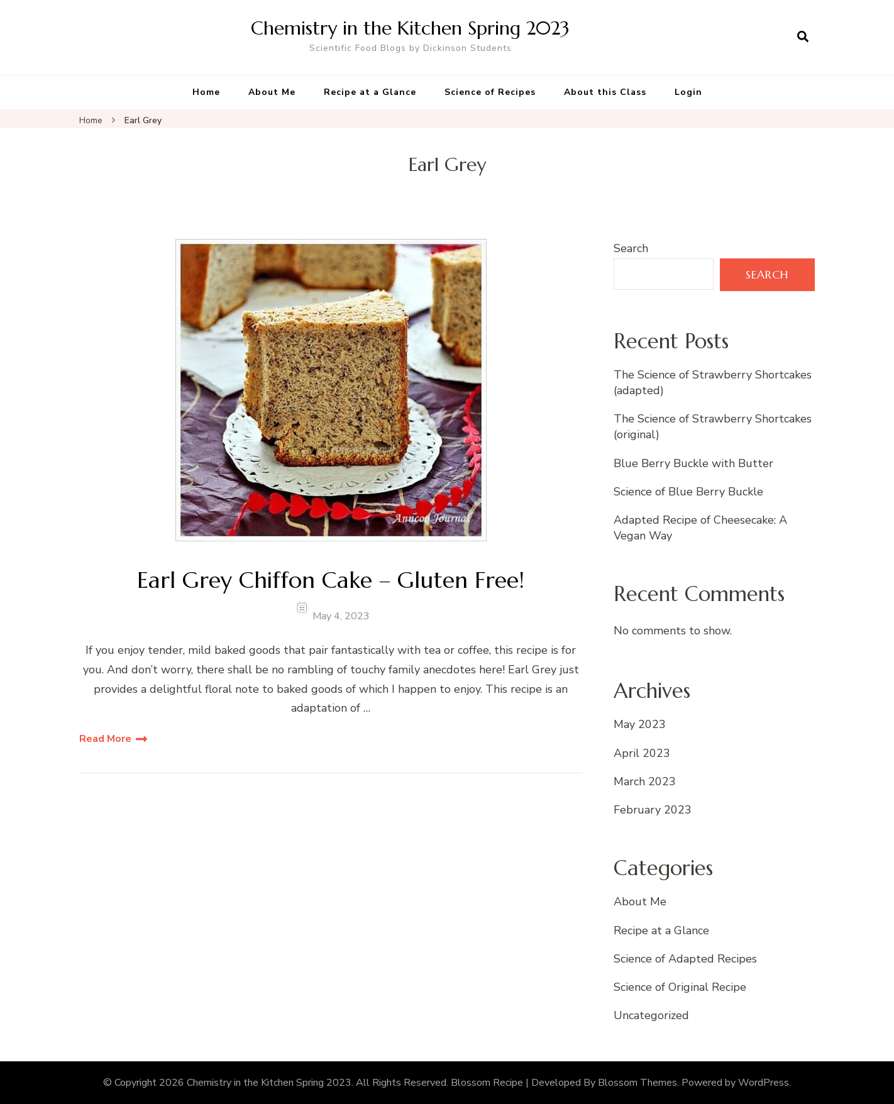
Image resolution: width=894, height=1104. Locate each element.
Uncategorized (651, 1015)
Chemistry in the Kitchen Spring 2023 (410, 28)
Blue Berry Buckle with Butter (693, 463)
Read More (105, 739)
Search (631, 248)
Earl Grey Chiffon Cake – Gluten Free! (330, 579)
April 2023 (642, 753)
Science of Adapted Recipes (685, 958)
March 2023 (645, 781)
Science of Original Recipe (680, 987)
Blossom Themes (637, 1083)
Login (688, 92)
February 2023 (653, 809)
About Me (271, 92)
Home (206, 92)
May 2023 (640, 724)
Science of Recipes (490, 92)
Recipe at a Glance (370, 92)
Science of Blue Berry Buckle (688, 491)
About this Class (605, 92)
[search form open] (803, 37)
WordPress (763, 1083)
